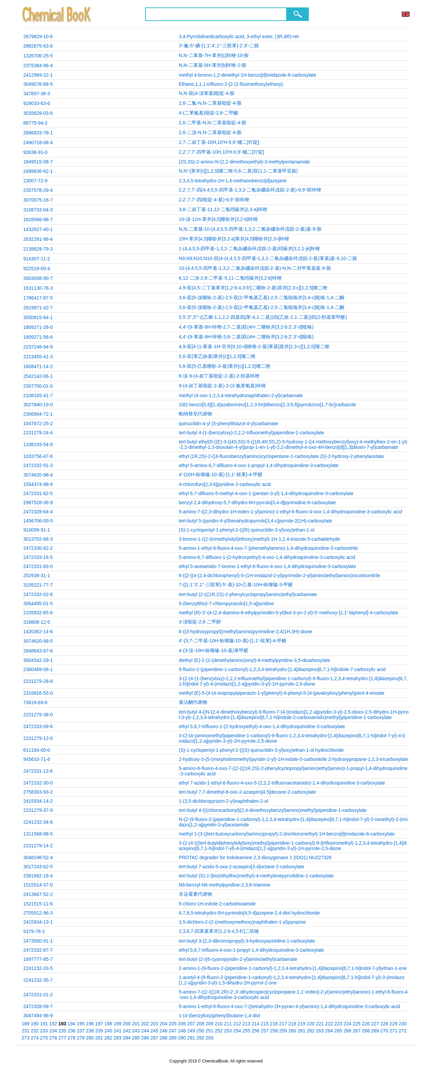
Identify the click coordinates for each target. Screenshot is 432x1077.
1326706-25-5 (38, 55)
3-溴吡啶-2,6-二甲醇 (200, 621)
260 (292, 1030)
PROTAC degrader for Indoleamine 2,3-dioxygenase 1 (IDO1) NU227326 (255, 857)
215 (265, 1023)
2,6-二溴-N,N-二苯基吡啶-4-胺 (210, 132)
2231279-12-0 (38, 738)
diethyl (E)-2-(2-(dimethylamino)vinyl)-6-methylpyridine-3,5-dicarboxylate (254, 660)
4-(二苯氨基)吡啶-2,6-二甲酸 (209, 113)
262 (311, 1030)
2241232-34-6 (38, 822)
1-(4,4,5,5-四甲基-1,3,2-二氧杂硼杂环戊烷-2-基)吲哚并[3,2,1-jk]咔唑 (249, 248)
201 (136, 1023)
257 (265, 1030)
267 (356, 1030)
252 (218, 1030)
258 (274, 1030)
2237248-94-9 (38, 347)
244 (145, 1030)
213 (246, 1023)
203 (154, 1023)
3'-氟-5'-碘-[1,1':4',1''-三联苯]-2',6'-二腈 (219, 45)
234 (53, 1030)
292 (200, 1038)
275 (44, 1038)
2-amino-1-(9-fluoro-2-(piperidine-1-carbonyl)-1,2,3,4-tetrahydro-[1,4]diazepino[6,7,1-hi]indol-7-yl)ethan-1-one (293, 968)
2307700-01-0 (38, 386)
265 (338, 1030)
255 (246, 1030)
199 (118, 1023)
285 (136, 1038)
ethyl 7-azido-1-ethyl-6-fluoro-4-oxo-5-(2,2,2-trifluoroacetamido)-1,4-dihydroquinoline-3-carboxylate (282, 783)
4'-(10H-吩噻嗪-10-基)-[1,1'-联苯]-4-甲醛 (221, 474)
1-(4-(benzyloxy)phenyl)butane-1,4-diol (219, 1015)
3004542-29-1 (38, 660)
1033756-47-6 (38, 456)
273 (25, 1038)
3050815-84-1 (38, 317)
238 (90, 1030)
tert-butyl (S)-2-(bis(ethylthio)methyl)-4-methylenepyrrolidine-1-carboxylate (256, 875)
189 (25, 1023)
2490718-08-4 (38, 142)
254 (237, 1030)
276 (53, 1038)
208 (200, 1023)
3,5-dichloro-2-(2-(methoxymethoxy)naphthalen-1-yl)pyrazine (242, 922)
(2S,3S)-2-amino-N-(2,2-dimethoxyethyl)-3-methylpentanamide (244, 161)
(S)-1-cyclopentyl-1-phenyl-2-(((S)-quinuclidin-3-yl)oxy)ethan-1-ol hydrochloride (261, 750)
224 (347, 1023)
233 (44, 1030)
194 (71, 1023)
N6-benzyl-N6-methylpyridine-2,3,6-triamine (224, 885)
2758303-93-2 (38, 792)
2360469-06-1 (38, 669)
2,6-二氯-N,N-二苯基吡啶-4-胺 (210, 103)
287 (154, 1038)
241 (118, 1030)
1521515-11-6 (38, 903)
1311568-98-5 (38, 834)
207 (191, 1023)
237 (81, 1030)
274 (34, 1038)
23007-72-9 (35, 180)
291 (191, 1038)
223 (338, 1023)
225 (356, 1023)
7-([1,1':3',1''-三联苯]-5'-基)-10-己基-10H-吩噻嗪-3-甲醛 (236, 584)
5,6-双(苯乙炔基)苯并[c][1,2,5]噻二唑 (217, 356)
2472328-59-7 (38, 1006)
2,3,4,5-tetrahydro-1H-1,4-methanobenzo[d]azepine (233, 180)
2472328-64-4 (38, 511)
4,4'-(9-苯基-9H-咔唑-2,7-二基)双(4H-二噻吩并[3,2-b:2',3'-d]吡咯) (246, 327)
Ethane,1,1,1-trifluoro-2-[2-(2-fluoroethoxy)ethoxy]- (231, 84)
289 (173, 1038)
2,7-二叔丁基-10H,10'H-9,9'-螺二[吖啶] (219, 142)
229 (393, 1023)
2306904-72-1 (38, 414)
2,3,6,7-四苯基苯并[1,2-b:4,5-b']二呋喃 (219, 931)
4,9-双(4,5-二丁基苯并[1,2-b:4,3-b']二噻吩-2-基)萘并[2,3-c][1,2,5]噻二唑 (253, 287)
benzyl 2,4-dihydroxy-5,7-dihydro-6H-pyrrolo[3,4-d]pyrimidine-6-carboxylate (257, 502)
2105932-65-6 (38, 612)
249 (191, 1030)
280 (90, 1038)
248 (182, 1030)
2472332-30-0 (38, 783)
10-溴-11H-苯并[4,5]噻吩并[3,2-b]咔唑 (218, 219)
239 (99, 1030)
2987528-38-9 (38, 502)
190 (34, 1023)
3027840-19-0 (38, 404)
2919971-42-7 (38, 307)
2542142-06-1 (38, 376)
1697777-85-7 (38, 959)
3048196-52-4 (38, 857)
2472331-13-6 (38, 771)
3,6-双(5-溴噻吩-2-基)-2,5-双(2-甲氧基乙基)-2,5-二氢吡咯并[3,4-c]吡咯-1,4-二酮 (261, 297)
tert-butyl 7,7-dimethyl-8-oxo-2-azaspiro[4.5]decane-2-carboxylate (247, 792)
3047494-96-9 (38, 1015)
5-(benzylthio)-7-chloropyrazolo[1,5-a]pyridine (226, 603)
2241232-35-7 (38, 980)
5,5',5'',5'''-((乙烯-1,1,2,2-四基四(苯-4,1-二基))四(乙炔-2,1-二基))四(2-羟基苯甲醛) (263, 317)
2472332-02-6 (38, 594)
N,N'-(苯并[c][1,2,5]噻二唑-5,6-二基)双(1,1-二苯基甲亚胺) (238, 171)
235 (62, 1030)
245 (154, 1030)
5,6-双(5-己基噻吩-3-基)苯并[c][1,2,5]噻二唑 (224, 366)
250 (200, 1030)
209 (209, 1023)
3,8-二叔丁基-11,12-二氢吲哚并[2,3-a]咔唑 (223, 209)
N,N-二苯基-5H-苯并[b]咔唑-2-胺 (213, 65)
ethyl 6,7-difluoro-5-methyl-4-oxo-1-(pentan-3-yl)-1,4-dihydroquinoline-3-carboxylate (266, 493)
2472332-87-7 (38, 950)
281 (99, 1038)
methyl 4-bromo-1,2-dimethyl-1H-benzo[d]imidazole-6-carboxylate (247, 75)
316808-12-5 (36, 622)
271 (393, 1030)
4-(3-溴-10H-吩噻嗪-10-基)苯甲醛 (213, 650)
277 (62, 1038)
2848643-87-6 (38, 650)
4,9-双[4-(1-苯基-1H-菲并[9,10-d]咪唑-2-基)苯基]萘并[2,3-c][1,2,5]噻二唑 (254, 346)
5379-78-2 (34, 931)
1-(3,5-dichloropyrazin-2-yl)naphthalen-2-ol (223, 801)
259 (283, 1030)
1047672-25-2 (38, 423)
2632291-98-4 (38, 239)
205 (173, 1023)
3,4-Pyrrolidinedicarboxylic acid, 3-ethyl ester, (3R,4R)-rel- (239, 36)
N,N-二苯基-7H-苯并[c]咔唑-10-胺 (214, 55)
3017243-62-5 (38, 866)
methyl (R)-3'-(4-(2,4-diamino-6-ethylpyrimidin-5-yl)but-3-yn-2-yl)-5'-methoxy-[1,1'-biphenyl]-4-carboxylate (288, 612)
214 (255, 1023)
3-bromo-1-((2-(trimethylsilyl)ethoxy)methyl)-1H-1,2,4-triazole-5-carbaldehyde (259, 539)
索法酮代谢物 (193, 702)
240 (108, 1030)
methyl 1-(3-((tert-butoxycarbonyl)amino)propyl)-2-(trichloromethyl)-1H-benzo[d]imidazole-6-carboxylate (287, 834)
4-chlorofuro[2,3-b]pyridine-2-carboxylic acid (225, 484)
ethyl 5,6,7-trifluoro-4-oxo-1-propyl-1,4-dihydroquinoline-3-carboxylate (251, 950)
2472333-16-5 (38, 557)
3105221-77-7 (38, 585)
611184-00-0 (36, 750)
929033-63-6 (36, 103)
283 (118, 1038)
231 (25, 1030)
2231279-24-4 (38, 432)
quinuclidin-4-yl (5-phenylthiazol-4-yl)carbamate (228, 423)
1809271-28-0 (38, 327)
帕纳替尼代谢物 (195, 413)
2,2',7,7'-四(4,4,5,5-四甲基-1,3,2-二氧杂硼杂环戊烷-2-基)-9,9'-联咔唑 (250, 190)
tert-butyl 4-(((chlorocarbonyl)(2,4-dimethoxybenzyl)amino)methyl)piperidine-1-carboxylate (273, 810)
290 (182, 1038)
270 (384, 1030)
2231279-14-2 (38, 845)
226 (366, 1023)
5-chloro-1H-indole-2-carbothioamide (217, 903)
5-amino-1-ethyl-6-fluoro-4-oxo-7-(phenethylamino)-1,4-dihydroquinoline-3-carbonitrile (268, 548)
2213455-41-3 (38, 356)
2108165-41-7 (38, 395)
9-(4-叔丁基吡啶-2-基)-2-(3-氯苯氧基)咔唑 (222, 385)
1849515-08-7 (38, 161)
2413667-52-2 (38, 894)
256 (255, 1030)
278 (71, 1038)
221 (320, 1023)
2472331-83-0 (38, 566)
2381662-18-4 (38, 875)
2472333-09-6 (38, 726)
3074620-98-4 (38, 475)
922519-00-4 (36, 268)
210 (218, 1023)
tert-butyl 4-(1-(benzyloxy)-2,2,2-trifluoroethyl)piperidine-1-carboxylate (251, 432)
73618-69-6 (35, 702)
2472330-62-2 (38, 548)
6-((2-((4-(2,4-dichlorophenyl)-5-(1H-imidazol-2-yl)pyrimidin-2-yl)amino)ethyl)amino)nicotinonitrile (279, 575)
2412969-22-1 (38, 75)
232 (34, 1030)
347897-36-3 (36, 93)
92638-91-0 (35, 152)
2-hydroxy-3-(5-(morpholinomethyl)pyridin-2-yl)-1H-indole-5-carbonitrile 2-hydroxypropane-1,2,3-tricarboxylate (293, 759)
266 (347, 1030)
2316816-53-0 (38, 693)
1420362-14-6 (38, 631)
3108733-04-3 (38, 209)
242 (127, 1030)
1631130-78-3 (38, 288)
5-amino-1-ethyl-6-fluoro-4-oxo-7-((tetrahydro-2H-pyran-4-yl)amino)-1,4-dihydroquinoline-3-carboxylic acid (289, 1006)
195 (81, 1023)
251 (209, 1030)
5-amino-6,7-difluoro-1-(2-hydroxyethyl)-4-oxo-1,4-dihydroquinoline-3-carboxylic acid (267, 557)
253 (228, 1030)
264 (329, 1030)
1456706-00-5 (38, 520)
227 (375, 1023)
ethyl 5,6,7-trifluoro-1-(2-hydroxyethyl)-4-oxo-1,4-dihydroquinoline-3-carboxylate (262, 726)
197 (99, 1023)
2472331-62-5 (38, 493)
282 (108, 1038)
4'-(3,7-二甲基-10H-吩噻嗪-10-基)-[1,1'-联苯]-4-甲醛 (233, 640)
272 (402, 1030)
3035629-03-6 (38, 113)
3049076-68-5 (38, 84)
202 (145, 1023)
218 (292, 1023)
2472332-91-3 (38, 465)
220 (311, 1023)
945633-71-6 (36, 759)
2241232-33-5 (38, 968)
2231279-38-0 (38, 714)
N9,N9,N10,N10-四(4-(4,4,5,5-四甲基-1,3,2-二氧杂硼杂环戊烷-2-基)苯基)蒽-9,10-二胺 (268, 258)
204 (163, 1023)
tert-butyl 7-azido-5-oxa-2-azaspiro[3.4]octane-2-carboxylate (241, 866)
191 (44, 1023)
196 (90, 1023)
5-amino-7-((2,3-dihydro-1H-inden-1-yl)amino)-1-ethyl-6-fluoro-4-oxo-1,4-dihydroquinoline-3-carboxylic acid (290, 511)
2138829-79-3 (38, 249)
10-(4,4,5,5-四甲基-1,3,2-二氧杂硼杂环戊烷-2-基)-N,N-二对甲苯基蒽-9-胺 (255, 268)
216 (274, 1023)
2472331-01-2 (38, 994)
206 (182, 1023)
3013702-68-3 (38, 539)
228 (384, 1023)
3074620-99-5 (38, 641)
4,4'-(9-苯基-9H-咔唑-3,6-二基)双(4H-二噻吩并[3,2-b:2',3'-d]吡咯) (246, 336)
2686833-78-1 (38, 132)
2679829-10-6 (38, 36)
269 (375, 1030)
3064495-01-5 (38, 603)
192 (53, 1023)
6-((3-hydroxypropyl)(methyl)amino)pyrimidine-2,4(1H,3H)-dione (245, 631)
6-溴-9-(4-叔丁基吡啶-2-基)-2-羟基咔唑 (219, 376)
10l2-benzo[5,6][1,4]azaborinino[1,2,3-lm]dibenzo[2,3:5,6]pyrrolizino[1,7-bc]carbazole (267, 404)
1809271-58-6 (38, 337)
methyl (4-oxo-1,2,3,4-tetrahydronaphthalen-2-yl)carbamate (241, 395)
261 (301, 1030)
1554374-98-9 (38, 484)
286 (145, 1038)
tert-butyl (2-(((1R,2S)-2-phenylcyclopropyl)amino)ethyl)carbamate (248, 594)
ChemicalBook (57, 14)
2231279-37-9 (38, 810)
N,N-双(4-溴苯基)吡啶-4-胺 (207, 93)
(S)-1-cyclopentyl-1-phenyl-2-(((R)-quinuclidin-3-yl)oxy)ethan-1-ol (246, 530)
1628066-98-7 (38, 219)
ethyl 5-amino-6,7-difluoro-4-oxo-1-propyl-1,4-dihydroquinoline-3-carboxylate (259, 465)
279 (81, 1038)
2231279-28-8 (38, 681)
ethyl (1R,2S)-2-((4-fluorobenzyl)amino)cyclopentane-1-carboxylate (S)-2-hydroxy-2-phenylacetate (281, 456)
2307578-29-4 (38, 190)
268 (366, 1030)
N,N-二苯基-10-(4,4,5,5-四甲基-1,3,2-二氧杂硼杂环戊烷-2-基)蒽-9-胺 (250, 229)
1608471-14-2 (38, 366)
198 (108, 1023)
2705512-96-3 (38, 913)
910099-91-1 (36, 530)
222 (329, 1023)
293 (209, 1038)
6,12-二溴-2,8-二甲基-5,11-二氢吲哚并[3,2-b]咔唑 (230, 278)
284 (127, 1038)
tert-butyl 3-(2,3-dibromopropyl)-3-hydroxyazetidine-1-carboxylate (247, 941)
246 (163, 1030)
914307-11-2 (36, 258)
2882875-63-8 (38, 46)
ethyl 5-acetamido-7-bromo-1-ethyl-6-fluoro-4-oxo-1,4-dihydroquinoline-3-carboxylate (267, 566)
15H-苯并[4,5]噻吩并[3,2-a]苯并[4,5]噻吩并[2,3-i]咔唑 (234, 238)
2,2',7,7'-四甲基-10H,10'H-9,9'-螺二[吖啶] (221, 152)
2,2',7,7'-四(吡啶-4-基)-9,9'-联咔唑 (214, 199)
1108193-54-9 (38, 444)
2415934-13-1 (38, 922)
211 (228, 1023)
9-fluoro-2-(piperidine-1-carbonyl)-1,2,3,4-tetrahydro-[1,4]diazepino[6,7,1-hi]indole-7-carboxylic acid (282, 669)
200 (127, 1023)
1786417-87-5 (38, 298)
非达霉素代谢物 (195, 894)
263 (320, 1030)
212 (237, 1023)
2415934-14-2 (38, 801)
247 (173, 1030)
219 (301, 1023)
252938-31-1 (36, 575)
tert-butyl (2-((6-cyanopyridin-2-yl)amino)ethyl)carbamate (238, 959)
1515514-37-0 (38, 885)
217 (283, 1023)
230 (402, 1023)
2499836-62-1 (38, 171)
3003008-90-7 (38, 278)
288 (163, 1038)
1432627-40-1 (38, 229)
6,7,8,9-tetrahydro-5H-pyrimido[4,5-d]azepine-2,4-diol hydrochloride (249, 913)
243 (136, 1030)
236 (71, 1030)
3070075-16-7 (38, 200)
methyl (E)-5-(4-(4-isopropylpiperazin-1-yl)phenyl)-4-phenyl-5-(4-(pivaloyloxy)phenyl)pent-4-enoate (281, 693)
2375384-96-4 (38, 65)
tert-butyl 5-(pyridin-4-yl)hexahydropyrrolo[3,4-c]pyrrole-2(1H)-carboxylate (255, 520)
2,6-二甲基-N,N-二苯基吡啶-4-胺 (213, 122)
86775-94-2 (35, 123)
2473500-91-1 (38, 941)
